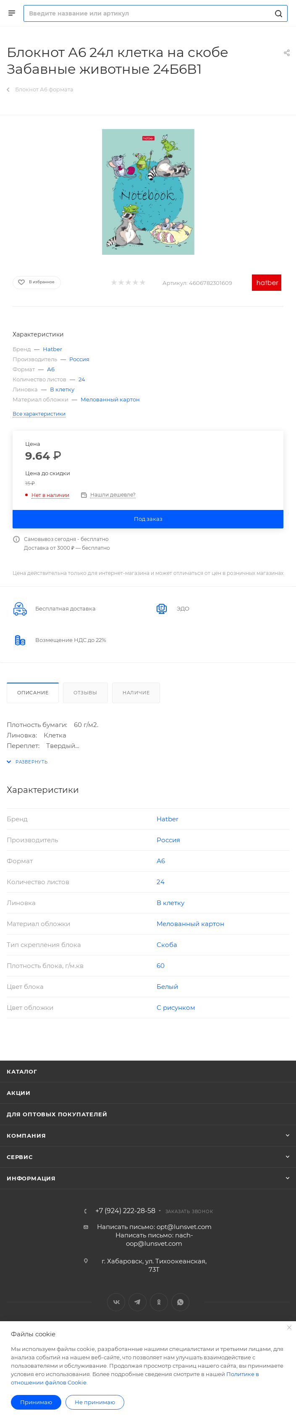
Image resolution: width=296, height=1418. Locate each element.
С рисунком (176, 1008)
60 (161, 966)
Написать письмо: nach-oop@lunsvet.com (154, 1239)
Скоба (167, 945)
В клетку (62, 389)
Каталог (22, 1071)
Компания (26, 1135)
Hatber (52, 349)
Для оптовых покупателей (57, 1114)
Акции (19, 1092)
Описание (32, 693)
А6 (51, 369)
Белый (167, 987)
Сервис (20, 1157)
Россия (79, 359)
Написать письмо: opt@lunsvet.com (154, 1227)
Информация (31, 1178)
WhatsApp (180, 1302)
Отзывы (85, 693)
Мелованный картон (110, 399)
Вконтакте (116, 1302)
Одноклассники (159, 1302)
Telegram (137, 1302)
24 (82, 379)
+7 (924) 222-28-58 (125, 1211)
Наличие (136, 693)
